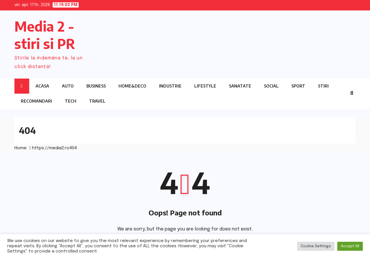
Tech (70, 101)
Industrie (170, 85)
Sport (298, 85)
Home (20, 148)
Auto (68, 85)
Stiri (323, 85)
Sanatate (240, 85)
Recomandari (36, 101)
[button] (351, 93)
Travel (97, 101)
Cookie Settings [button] (316, 246)
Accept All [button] (350, 246)
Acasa (42, 85)
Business (96, 85)
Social (271, 85)
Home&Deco (132, 85)
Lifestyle (205, 85)
